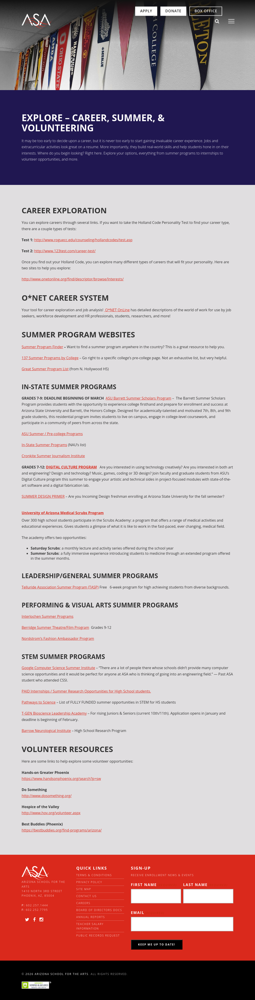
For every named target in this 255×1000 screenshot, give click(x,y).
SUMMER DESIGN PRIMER (43, 496)
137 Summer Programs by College (50, 357)
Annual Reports (90, 917)
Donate (155, 21)
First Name (154, 884)
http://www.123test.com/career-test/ (65, 250)
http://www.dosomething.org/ (47, 795)
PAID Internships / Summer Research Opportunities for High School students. (86, 691)
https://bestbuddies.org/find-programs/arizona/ (62, 830)
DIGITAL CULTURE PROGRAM (71, 467)
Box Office (187, 21)
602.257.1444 (37, 905)
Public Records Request (98, 935)
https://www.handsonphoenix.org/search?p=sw (61, 778)
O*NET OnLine (117, 309)
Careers (83, 903)
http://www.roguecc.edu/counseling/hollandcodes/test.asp (83, 239)
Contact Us (86, 896)
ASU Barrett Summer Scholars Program (138, 398)
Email (147, 912)
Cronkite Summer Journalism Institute (53, 455)
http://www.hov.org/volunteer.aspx (51, 812)
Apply (128, 21)
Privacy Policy (89, 882)
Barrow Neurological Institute (46, 730)
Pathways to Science (39, 702)
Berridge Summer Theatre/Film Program (55, 627)
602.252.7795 (37, 910)
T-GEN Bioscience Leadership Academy (54, 713)
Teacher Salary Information (90, 926)
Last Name (205, 884)
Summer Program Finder (42, 346)
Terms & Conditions (94, 875)
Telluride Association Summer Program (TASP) (60, 587)
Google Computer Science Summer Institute (58, 667)
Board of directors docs (99, 910)
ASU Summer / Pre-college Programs (52, 433)
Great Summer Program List (45, 368)
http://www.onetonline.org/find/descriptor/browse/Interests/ (73, 279)
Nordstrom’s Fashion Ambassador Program (58, 638)
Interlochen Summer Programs (47, 616)
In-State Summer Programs (44, 444)
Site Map (83, 889)
